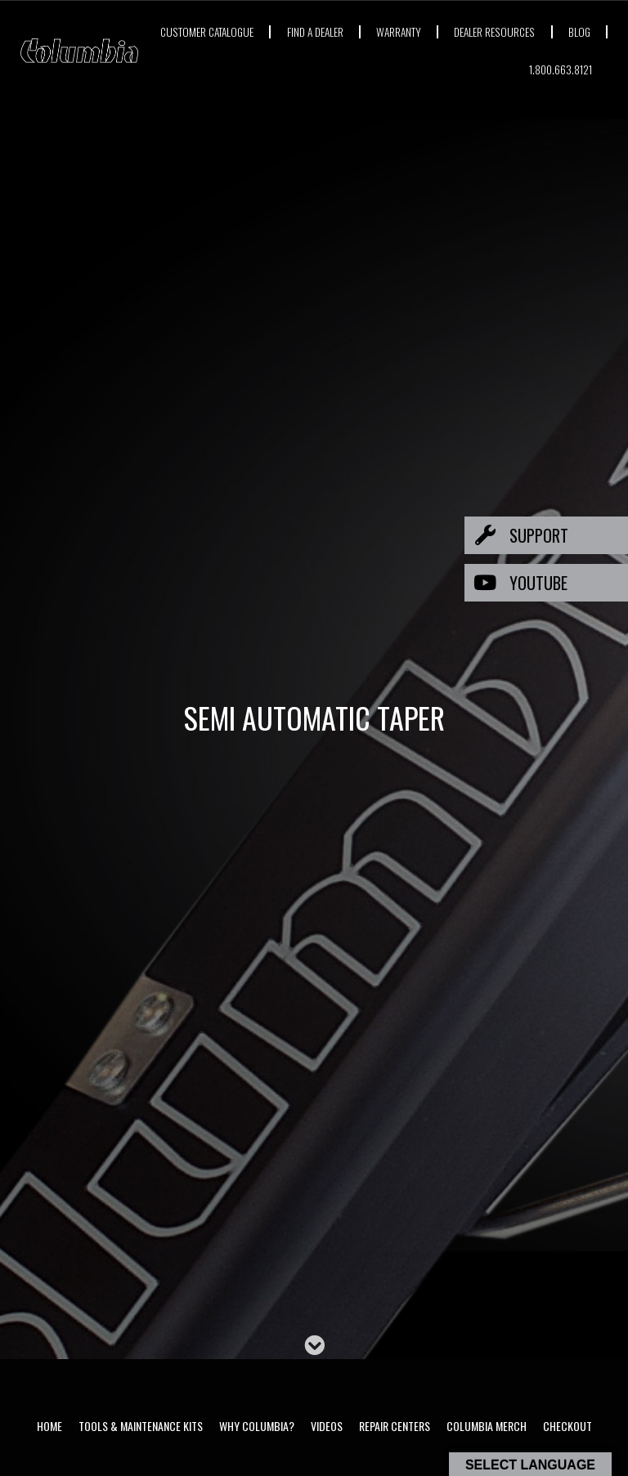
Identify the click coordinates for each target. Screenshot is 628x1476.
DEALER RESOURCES (549, 31)
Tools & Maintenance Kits (140, 1425)
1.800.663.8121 (559, 69)
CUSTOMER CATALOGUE (252, 31)
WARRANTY (451, 31)
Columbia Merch (486, 1425)
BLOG (483, 69)
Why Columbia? (256, 1425)
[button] (546, 535)
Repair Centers (394, 1425)
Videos (327, 1425)
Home (49, 1425)
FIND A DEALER (364, 31)
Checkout (567, 1425)
